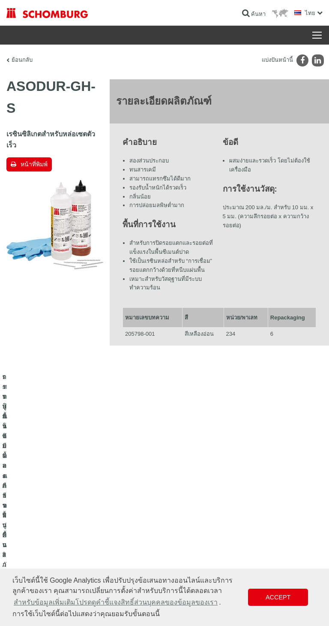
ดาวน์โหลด (183, 511)
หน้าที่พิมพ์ (34, 164)
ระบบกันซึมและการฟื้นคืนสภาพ (41, 498)
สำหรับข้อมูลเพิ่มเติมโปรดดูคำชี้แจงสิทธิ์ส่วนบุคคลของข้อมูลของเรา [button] (116, 602)
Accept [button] (278, 597)
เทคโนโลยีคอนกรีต (27, 536)
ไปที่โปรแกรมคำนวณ (195, 498)
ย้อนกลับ (22, 60)
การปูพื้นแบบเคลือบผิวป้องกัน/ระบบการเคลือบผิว (60, 524)
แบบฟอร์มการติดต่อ (193, 524)
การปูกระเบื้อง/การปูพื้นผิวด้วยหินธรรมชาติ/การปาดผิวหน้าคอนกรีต (81, 511)
